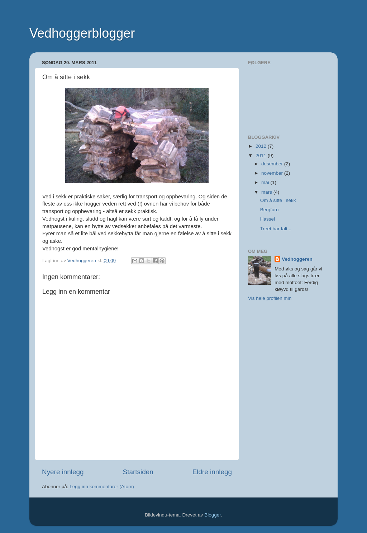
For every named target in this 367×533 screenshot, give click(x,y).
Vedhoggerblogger (82, 33)
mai (266, 182)
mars (267, 192)
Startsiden (138, 472)
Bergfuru (269, 209)
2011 (262, 155)
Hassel (267, 219)
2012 (262, 146)
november (272, 173)
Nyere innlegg (63, 472)
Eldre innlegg (212, 472)
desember (272, 163)
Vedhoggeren (297, 259)
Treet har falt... (275, 228)
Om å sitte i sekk (278, 200)
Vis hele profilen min (269, 298)
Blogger (212, 515)
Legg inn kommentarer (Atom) (102, 486)
